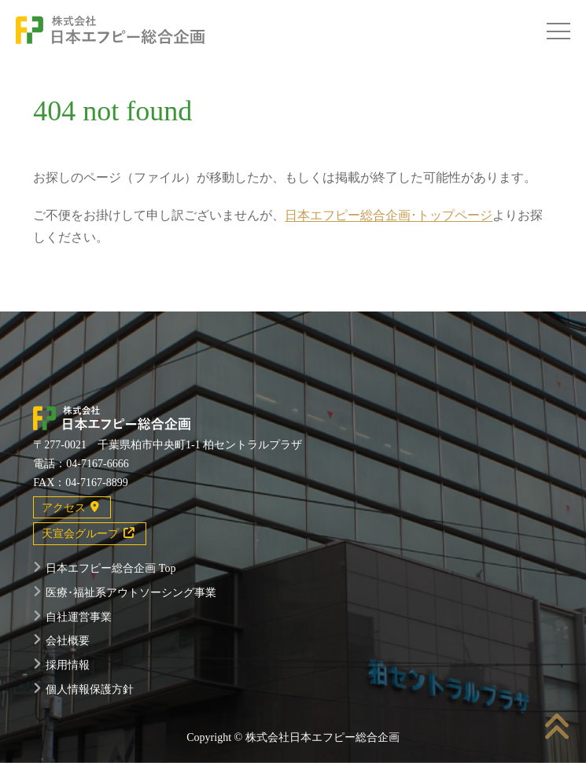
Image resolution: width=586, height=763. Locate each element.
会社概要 (68, 641)
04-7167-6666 (97, 464)
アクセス (70, 507)
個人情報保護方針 (90, 689)
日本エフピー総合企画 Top (110, 568)
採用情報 (68, 665)
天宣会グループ (88, 533)
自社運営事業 (79, 617)
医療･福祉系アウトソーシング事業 (131, 593)
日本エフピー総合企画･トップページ (388, 215)
